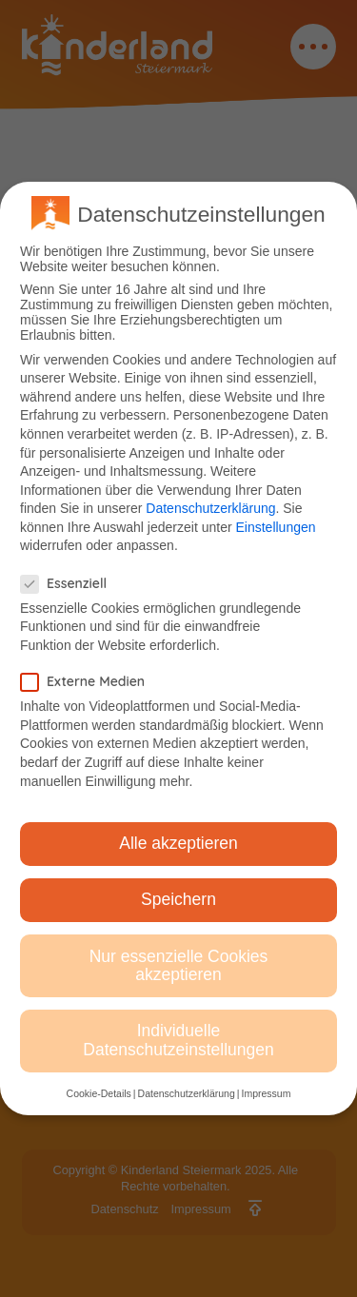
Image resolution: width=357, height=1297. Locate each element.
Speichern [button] (178, 899)
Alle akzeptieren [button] (178, 843)
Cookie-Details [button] (99, 1093)
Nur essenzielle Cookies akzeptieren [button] (178, 966)
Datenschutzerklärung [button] (186, 1093)
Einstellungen (275, 527)
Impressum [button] (265, 1093)
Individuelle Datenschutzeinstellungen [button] (178, 1040)
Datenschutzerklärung (210, 508)
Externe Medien (88, 681)
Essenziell (69, 583)
